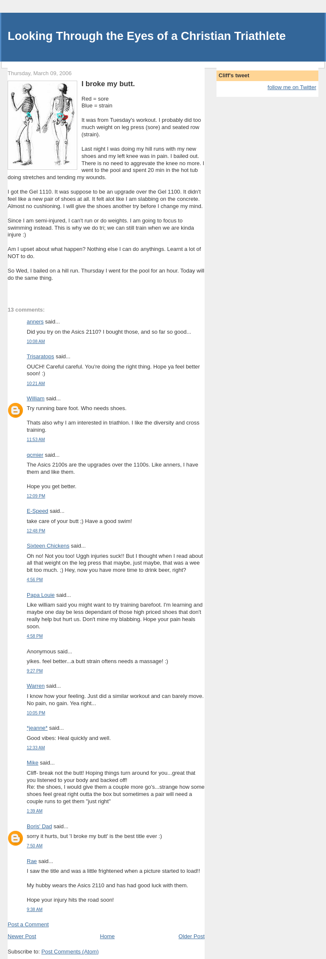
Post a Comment (28, 924)
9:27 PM (35, 671)
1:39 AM (34, 811)
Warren (36, 686)
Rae (32, 861)
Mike (32, 762)
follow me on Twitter (291, 87)
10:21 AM (36, 383)
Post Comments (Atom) (70, 951)
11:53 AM (36, 439)
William (36, 398)
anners (35, 321)
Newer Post (22, 936)
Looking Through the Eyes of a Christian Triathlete (147, 35)
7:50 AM (34, 846)
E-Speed (37, 511)
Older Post (192, 936)
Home (107, 936)
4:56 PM (35, 579)
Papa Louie (41, 595)
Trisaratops (40, 356)
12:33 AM (36, 747)
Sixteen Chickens (48, 546)
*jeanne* (37, 728)
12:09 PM (36, 496)
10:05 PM (36, 713)
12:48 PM (36, 531)
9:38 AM (34, 909)
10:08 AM (36, 341)
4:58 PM (35, 636)
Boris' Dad (39, 826)
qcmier (35, 455)
